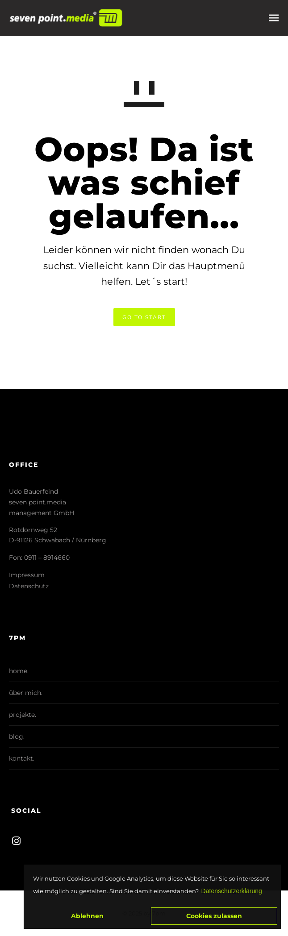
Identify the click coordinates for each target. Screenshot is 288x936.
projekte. (22, 715)
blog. (17, 736)
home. (19, 671)
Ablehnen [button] (87, 916)
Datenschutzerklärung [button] (231, 890)
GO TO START (144, 317)
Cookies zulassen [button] (214, 916)
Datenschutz (29, 586)
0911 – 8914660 (47, 557)
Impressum (27, 575)
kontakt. (21, 758)
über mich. (25, 693)
